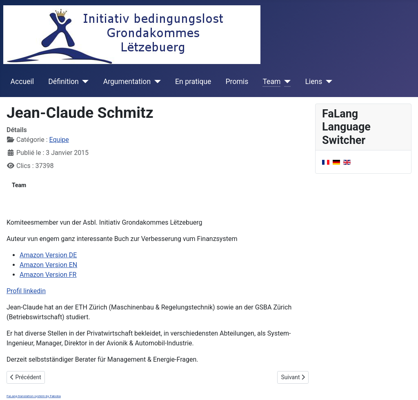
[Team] (285, 81)
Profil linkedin (26, 291)
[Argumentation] (156, 81)
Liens (313, 81)
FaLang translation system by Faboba (34, 396)
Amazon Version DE (48, 255)
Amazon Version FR (48, 274)
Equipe (59, 140)
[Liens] (327, 81)
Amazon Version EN (48, 265)
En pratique (193, 81)
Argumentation (127, 81)
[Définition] (84, 81)
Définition (63, 81)
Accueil (22, 81)
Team (271, 81)
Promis (237, 81)
